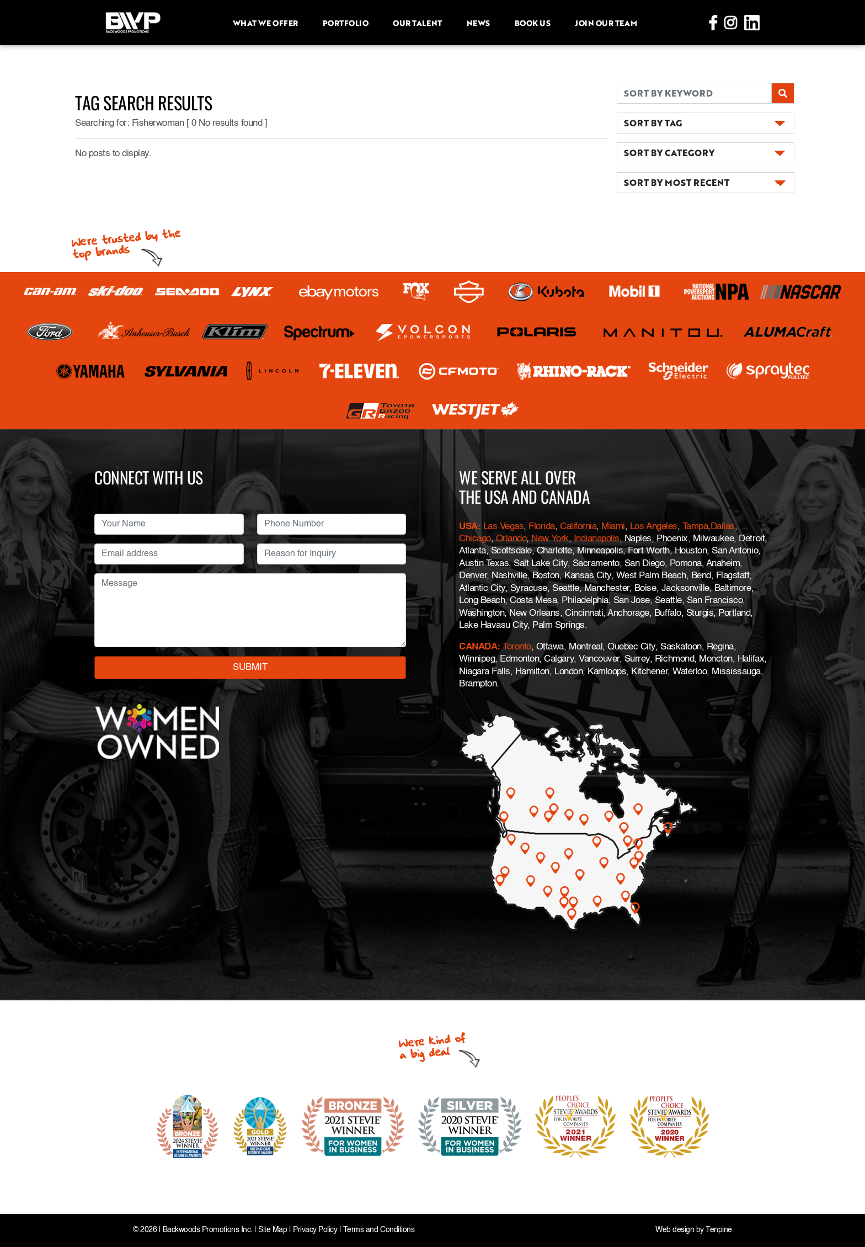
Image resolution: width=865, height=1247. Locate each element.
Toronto (517, 647)
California (578, 526)
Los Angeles (653, 526)
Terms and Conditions (378, 1230)
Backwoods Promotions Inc (206, 1230)
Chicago (475, 538)
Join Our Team (606, 23)
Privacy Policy (315, 1230)
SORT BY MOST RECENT (676, 182)
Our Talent (417, 23)
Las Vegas (503, 526)
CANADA (478, 647)
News (478, 23)
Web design (674, 1230)
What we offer (265, 23)
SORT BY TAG (653, 123)
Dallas (723, 526)
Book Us (533, 23)
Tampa (695, 526)
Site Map (272, 1230)
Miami (613, 526)
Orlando (509, 538)
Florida (541, 526)
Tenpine (719, 1230)
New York (549, 538)
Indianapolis (597, 538)
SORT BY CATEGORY (669, 152)
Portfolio (346, 23)
